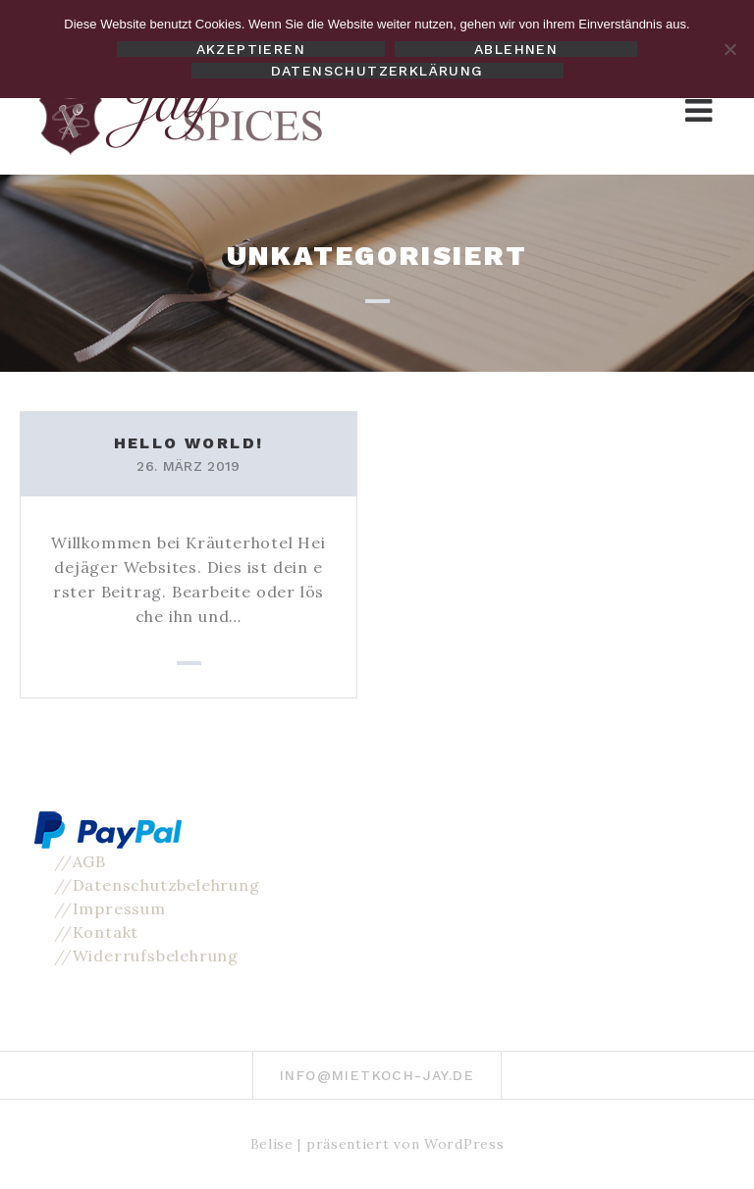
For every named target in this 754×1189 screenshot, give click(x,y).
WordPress (464, 1144)
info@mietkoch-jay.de (377, 1075)
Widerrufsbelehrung (156, 955)
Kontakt (106, 932)
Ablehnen (516, 49)
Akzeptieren (250, 49)
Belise (272, 1144)
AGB (89, 861)
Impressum (119, 908)
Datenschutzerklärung (377, 70)
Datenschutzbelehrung (166, 885)
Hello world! (189, 443)
